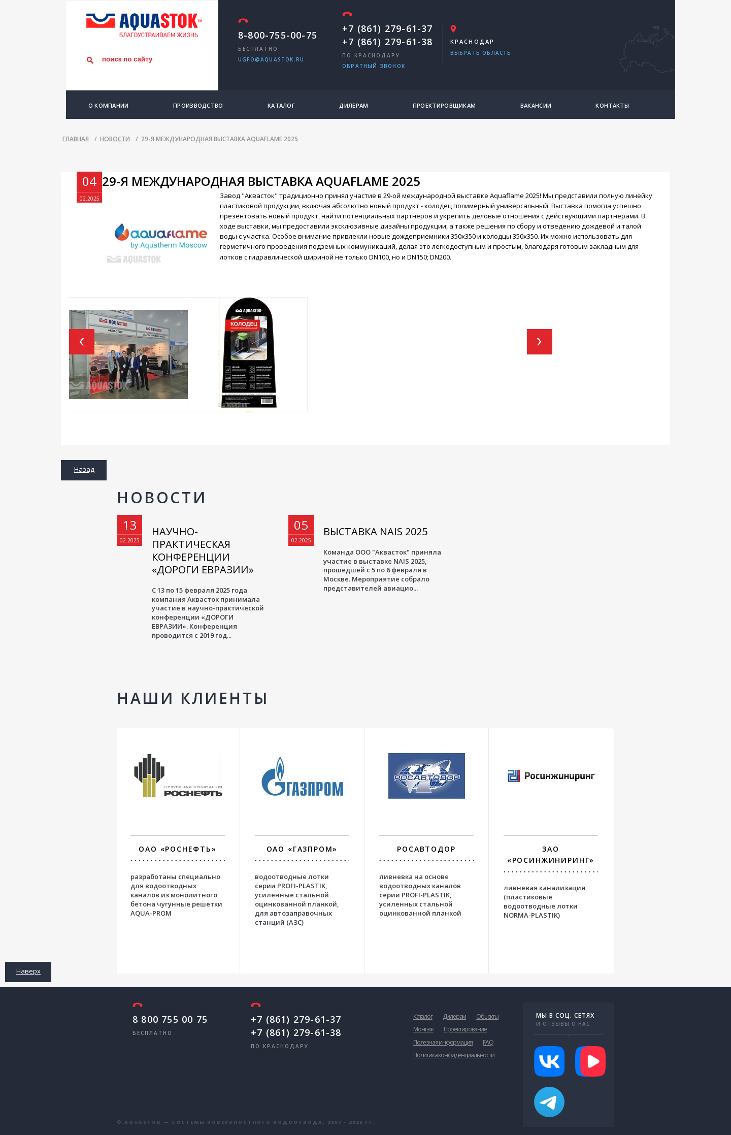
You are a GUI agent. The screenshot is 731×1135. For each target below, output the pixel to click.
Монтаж (423, 1029)
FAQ (488, 1042)
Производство (198, 105)
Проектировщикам (444, 105)
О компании (108, 105)
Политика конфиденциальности (453, 1055)
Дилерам (353, 105)
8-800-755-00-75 (277, 35)
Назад (84, 469)
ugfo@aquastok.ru (271, 59)
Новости (162, 497)
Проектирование (465, 1029)
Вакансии (535, 105)
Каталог (281, 105)
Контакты (611, 105)
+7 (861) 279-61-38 (387, 42)
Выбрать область (481, 52)
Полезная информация (443, 1042)
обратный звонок (373, 66)
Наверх (28, 971)
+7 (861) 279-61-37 (387, 28)
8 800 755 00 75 (170, 1019)
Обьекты (487, 1016)
